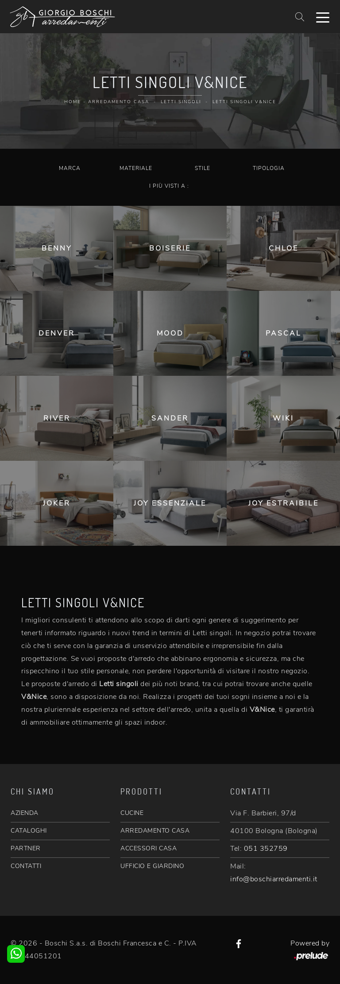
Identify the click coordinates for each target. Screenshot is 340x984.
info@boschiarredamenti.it (273, 879)
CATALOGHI (29, 830)
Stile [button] (202, 168)
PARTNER (26, 848)
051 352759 (266, 848)
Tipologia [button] (269, 168)
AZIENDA (25, 813)
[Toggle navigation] (323, 17)
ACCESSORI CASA (148, 848)
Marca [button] (70, 168)
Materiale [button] (136, 168)
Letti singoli (181, 102)
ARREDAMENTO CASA (154, 830)
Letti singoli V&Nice (244, 102)
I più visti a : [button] (169, 185)
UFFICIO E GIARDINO (152, 866)
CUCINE (131, 813)
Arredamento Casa (118, 102)
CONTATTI (26, 866)
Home (72, 102)
